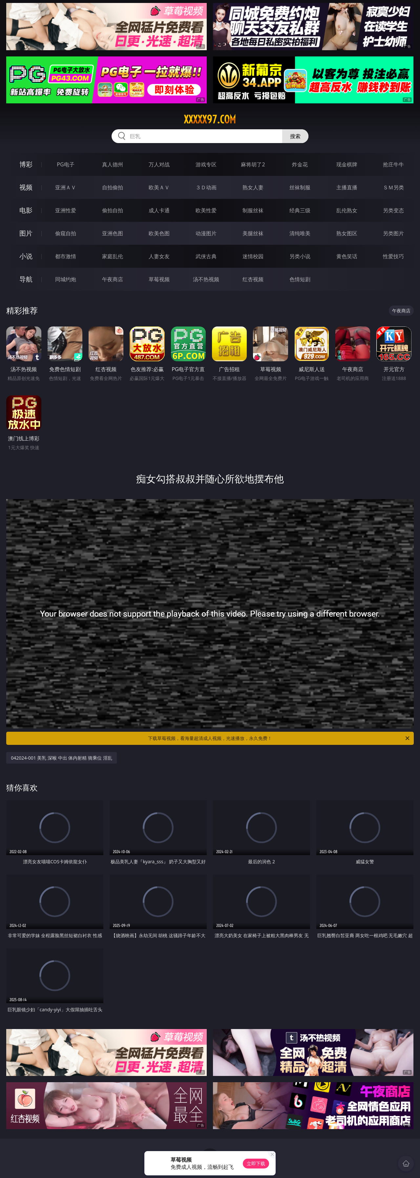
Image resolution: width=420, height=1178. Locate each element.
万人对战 (159, 164)
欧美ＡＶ (159, 187)
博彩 (25, 164)
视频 (25, 187)
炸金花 (300, 164)
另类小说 (299, 256)
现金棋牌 (346, 164)
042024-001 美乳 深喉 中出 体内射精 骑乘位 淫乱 (61, 758)
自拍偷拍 (112, 187)
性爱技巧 (393, 256)
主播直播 (346, 187)
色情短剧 (299, 279)
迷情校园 (252, 256)
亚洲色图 (112, 233)
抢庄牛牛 (393, 164)
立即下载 (256, 1163)
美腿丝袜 (252, 233)
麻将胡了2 (253, 164)
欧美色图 (159, 233)
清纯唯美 (299, 233)
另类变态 (393, 210)
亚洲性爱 (65, 210)
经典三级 (299, 210)
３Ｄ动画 (206, 187)
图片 (25, 233)
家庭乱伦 (112, 256)
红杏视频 (252, 279)
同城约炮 (65, 279)
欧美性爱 (206, 210)
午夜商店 (112, 279)
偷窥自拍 (65, 233)
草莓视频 (159, 279)
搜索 (295, 136)
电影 (25, 210)
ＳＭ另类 (393, 187)
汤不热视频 (206, 279)
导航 (25, 279)
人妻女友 (159, 256)
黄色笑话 (346, 256)
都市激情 (65, 256)
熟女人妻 (252, 187)
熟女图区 (346, 233)
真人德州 (112, 164)
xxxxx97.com (210, 119)
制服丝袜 (252, 210)
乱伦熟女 (346, 210)
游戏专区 (206, 164)
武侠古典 (206, 256)
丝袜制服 (299, 187)
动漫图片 (206, 233)
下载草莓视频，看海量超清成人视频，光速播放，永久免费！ (279, 738)
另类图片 (393, 233)
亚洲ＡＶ (65, 187)
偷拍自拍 (112, 210)
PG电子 (65, 164)
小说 (25, 256)
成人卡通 (159, 210)
